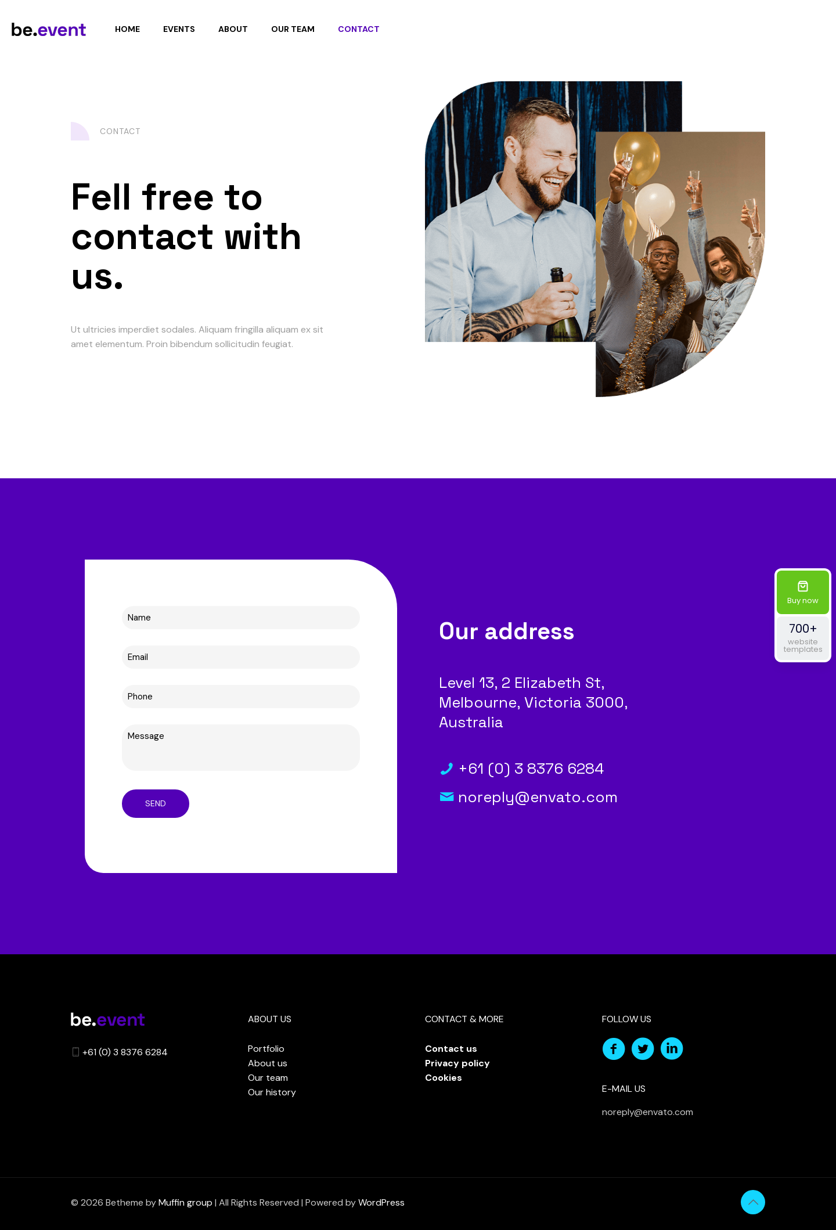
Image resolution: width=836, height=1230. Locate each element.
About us (267, 1063)
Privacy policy (457, 1063)
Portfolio (266, 1049)
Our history (272, 1092)
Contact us (451, 1049)
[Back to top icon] (753, 1202)
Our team (268, 1078)
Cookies (443, 1078)
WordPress (381, 1202)
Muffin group (185, 1202)
